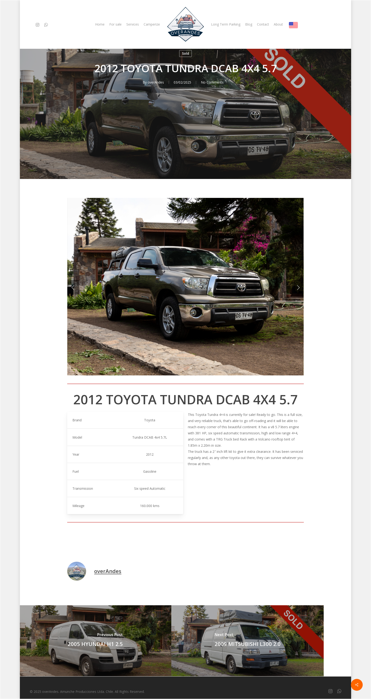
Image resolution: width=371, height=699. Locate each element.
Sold (185, 53)
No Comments (212, 82)
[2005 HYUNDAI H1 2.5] (95, 640)
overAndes (156, 82)
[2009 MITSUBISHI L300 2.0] (247, 640)
